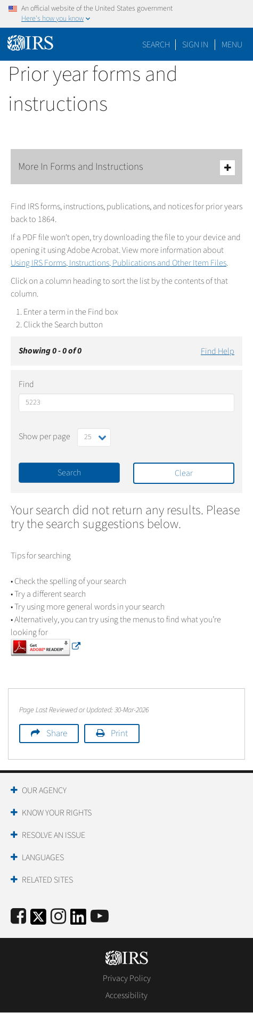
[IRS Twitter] (38, 920)
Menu (232, 44)
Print (119, 733)
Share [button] (56, 733)
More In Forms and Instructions (126, 167)
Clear (184, 473)
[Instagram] (58, 917)
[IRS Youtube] (100, 917)
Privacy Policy (127, 978)
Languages (43, 857)
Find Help (217, 351)
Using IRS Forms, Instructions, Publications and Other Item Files (118, 263)
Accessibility (126, 995)
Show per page (44, 436)
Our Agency (44, 790)
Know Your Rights (57, 813)
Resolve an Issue (53, 835)
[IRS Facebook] (18, 917)
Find (26, 384)
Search (156, 44)
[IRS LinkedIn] (78, 920)
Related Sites (47, 880)
